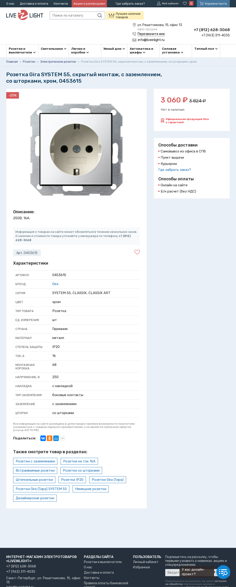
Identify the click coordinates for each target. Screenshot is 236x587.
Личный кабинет (146, 562)
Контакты (61, 3)
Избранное (141, 567)
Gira (55, 283)
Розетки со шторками (81, 470)
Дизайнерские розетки (35, 498)
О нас (10, 3)
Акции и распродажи (89, 3)
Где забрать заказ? (130, 3)
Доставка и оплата (34, 3)
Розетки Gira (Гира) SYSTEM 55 (41, 488)
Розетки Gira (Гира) (108, 479)
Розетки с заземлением (35, 461)
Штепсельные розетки (34, 479)
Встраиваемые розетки (35, 470)
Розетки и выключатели (103, 562)
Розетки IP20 (72, 479)
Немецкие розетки (90, 488)
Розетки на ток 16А (79, 461)
